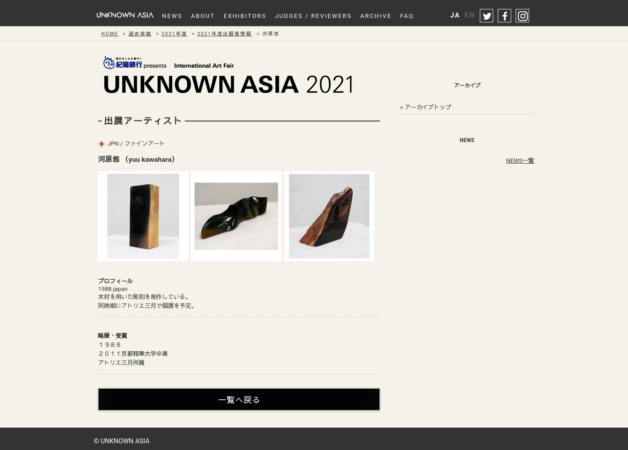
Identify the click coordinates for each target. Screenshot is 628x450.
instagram (523, 16)
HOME (109, 34)
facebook (505, 16)
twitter (487, 16)
